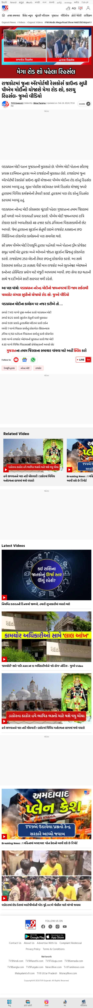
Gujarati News (9, 22)
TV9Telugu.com (53, 961)
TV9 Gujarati (17, 102)
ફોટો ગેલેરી (76, 15)
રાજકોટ (38, 368)
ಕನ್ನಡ (21, 2)
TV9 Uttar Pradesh (47, 973)
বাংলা (44, 2)
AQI (74, 8)
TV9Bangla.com (15, 967)
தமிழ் (59, 2)
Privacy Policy (33, 949)
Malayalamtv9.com (25, 973)
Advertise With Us (47, 943)
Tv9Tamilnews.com (74, 967)
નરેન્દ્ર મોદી (25, 368)
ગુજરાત (55, 15)
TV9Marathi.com (34, 961)
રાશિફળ (88, 15)
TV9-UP (84, 2)
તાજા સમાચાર (13, 15)
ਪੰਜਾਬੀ (51, 2)
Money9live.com (68, 973)
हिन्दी (5, 2)
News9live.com (53, 967)
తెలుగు (29, 2)
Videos (21, 22)
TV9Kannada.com (73, 961)
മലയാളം (68, 2)
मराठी (37, 2)
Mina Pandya (39, 102)
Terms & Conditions (54, 949)
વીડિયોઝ (65, 15)
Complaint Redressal (71, 943)
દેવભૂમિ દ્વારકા (9, 368)
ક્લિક (77, 350)
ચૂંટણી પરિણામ (42, 15)
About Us (29, 943)
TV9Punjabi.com (34, 967)
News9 (13, 2)
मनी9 (76, 2)
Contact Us (15, 943)
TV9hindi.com (16, 961)
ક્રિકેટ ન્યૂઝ (27, 15)
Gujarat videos (35, 22)
